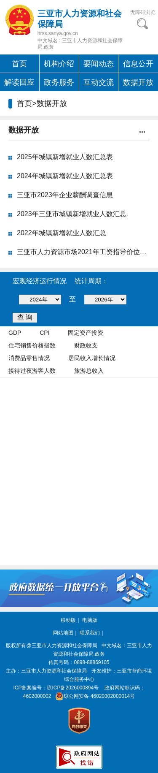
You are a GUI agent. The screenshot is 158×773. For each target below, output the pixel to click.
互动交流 (98, 82)
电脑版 (89, 620)
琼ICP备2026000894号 (73, 688)
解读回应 (19, 82)
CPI (44, 332)
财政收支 (86, 345)
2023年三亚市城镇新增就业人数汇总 (71, 213)
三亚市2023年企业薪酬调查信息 (65, 194)
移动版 (68, 620)
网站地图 (63, 633)
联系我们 (90, 633)
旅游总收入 (89, 370)
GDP (14, 332)
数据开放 (138, 82)
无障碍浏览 (142, 12)
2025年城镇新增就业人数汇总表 (65, 156)
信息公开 (138, 64)
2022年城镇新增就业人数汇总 (61, 232)
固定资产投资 (85, 332)
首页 (19, 64)
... (142, 130)
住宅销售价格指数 (32, 345)
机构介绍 (59, 64)
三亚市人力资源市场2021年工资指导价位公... (84, 251)
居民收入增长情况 (91, 358)
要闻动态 (98, 64)
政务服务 (59, 82)
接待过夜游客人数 (32, 370)
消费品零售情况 (29, 358)
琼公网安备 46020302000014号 (94, 696)
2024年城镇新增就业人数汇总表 (65, 175)
